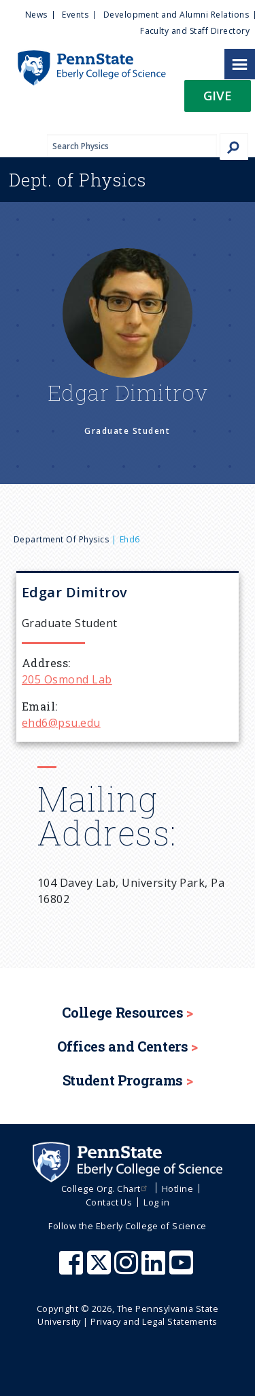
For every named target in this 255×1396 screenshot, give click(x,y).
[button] (217, 100)
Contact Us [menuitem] (109, 1202)
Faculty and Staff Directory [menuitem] (195, 31)
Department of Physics (61, 539)
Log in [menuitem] (156, 1202)
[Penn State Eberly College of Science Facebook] (72, 1269)
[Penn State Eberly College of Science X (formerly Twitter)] (100, 1269)
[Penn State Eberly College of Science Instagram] (127, 1269)
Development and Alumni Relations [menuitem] (176, 14)
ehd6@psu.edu (61, 722)
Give (217, 95)
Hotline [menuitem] (177, 1188)
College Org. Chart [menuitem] (105, 1188)
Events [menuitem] (75, 14)
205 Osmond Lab (67, 679)
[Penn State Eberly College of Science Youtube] (182, 1269)
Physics (77, 179)
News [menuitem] (36, 14)
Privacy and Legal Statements (153, 1321)
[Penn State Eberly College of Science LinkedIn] (155, 1269)
